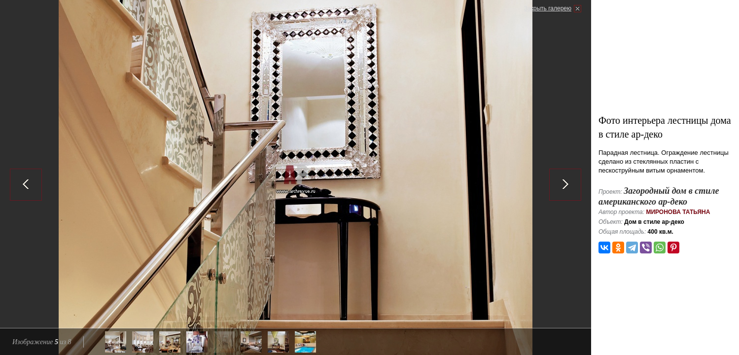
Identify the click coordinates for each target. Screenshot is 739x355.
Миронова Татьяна (678, 212)
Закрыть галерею (547, 8)
